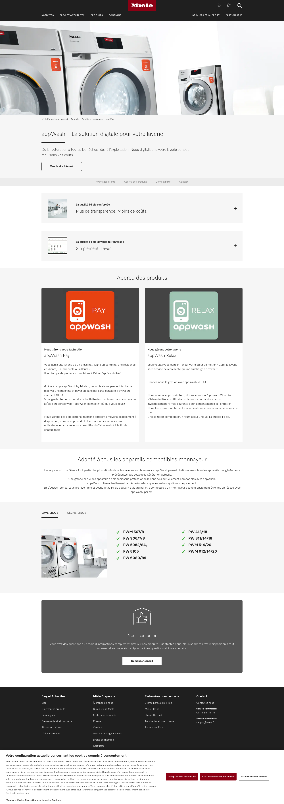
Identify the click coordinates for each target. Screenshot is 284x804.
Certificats (99, 746)
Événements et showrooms (56, 721)
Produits (97, 15)
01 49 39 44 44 (205, 712)
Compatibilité (163, 182)
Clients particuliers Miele (158, 703)
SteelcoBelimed (153, 715)
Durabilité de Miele (103, 709)
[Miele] (142, 5)
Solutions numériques (92, 119)
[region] (142, 777)
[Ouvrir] (235, 208)
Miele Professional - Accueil (54, 119)
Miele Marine (152, 709)
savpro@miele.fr (205, 722)
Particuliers (234, 15)
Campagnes (48, 715)
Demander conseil (142, 661)
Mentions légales (15, 800)
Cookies (56, 800)
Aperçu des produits (135, 182)
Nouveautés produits (53, 709)
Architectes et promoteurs (159, 721)
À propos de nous (103, 703)
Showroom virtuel (51, 727)
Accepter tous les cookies (182, 776)
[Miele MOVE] (218, 5)
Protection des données (38, 800)
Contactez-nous (205, 703)
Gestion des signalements (107, 733)
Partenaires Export (155, 727)
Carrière (97, 727)
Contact (183, 182)
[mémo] (229, 5)
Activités (47, 15)
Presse (97, 721)
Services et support (206, 15)
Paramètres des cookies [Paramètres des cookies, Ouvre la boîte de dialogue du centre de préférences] (254, 776)
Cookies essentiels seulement (218, 776)
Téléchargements (50, 733)
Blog (43, 703)
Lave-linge (49, 513)
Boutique (115, 15)
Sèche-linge (76, 513)
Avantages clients (105, 182)
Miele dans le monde (104, 715)
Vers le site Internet (61, 166)
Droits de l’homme (103, 740)
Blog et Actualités (72, 15)
